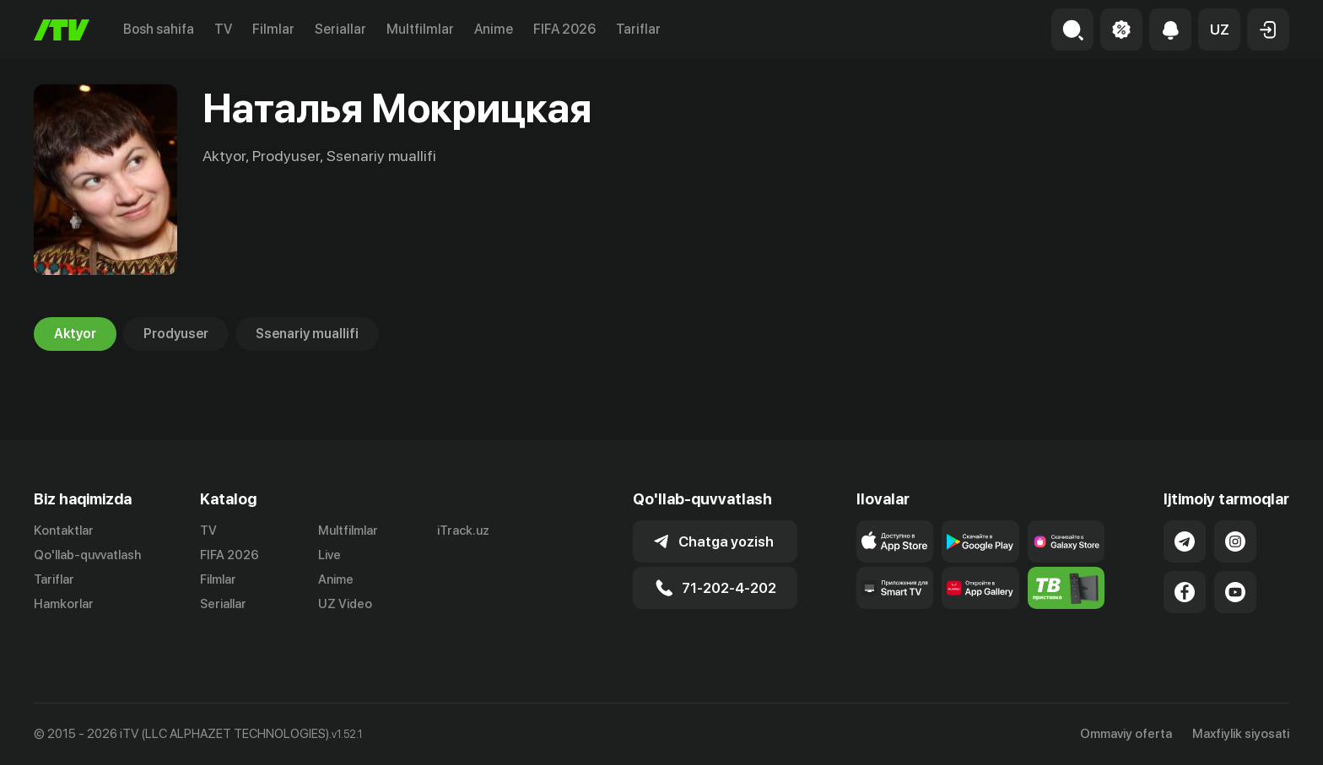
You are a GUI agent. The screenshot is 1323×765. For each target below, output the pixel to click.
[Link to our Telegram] (1185, 541)
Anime (493, 29)
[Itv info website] (1066, 588)
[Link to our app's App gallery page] (980, 588)
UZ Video (345, 603)
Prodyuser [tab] (176, 334)
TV (223, 29)
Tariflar (638, 29)
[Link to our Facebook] (1185, 592)
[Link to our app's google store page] (980, 541)
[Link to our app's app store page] (895, 541)
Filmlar (273, 29)
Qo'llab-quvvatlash (87, 555)
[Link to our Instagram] (1235, 541)
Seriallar (340, 29)
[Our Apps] (895, 588)
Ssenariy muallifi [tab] (307, 334)
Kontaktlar (64, 530)
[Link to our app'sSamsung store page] (1066, 541)
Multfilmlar (420, 29)
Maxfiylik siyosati (1240, 733)
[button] (1219, 29)
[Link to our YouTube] (1235, 592)
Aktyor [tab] (75, 334)
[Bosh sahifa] (61, 30)
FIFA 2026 (564, 29)
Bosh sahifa (158, 29)
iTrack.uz (463, 530)
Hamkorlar (64, 603)
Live (329, 555)
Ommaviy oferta (1126, 733)
